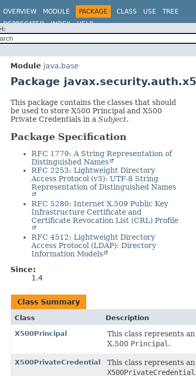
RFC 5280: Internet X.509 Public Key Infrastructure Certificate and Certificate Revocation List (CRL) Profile (104, 212)
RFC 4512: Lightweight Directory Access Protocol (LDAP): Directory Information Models (93, 245)
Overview (20, 11)
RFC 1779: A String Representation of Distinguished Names (101, 157)
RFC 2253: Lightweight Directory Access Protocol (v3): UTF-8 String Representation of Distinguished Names (103, 178)
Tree (171, 11)
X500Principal (41, 333)
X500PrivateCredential (57, 362)
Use (149, 11)
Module (56, 11)
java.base (61, 66)
